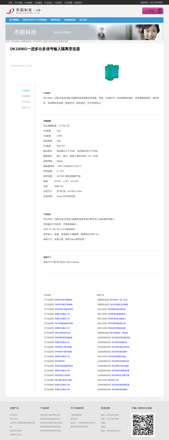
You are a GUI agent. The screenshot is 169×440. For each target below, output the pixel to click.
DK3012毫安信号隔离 (119, 304)
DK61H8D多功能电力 (117, 319)
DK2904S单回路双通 (120, 385)
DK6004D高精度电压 (117, 314)
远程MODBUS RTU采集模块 (35, 20)
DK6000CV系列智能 (63, 347)
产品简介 (26, 90)
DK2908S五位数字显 (120, 375)
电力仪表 (83, 20)
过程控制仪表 (69, 20)
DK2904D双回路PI (119, 352)
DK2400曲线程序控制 (64, 323)
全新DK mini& (16, 431)
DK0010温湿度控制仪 (64, 366)
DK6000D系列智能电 (63, 337)
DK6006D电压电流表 (117, 309)
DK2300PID (60, 361)
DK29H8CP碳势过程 (120, 361)
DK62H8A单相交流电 (117, 356)
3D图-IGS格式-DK (62, 370)
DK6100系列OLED (62, 333)
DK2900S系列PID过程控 (50, 427)
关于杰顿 (18, 3)
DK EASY (14, 415)
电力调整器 (14, 20)
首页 (10, 3)
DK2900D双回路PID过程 (50, 431)
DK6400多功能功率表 (64, 309)
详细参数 (26, 96)
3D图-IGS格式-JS (62, 314)
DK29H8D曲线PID (119, 342)
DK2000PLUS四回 (62, 375)
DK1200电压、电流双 (119, 333)
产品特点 (26, 102)
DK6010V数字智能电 (63, 304)
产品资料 (58, 3)
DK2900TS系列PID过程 (50, 415)
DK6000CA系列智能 (63, 352)
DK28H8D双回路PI (120, 389)
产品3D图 (68, 3)
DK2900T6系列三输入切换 (51, 423)
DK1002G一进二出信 (119, 300)
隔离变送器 (55, 20)
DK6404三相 (113, 380)
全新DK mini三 (16, 435)
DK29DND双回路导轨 (121, 337)
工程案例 (38, 3)
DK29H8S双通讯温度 (121, 370)
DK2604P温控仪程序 (120, 347)
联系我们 (78, 3)
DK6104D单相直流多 (117, 328)
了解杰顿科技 (76, 415)
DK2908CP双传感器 (120, 366)
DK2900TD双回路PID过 (50, 419)
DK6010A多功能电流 (63, 300)
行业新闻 (28, 3)
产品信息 (48, 3)
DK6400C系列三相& (63, 380)
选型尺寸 (26, 107)
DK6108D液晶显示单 (117, 323)
